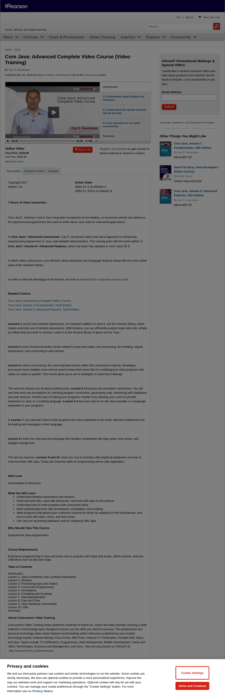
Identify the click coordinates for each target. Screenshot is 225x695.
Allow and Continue (192, 689)
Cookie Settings (192, 676)
